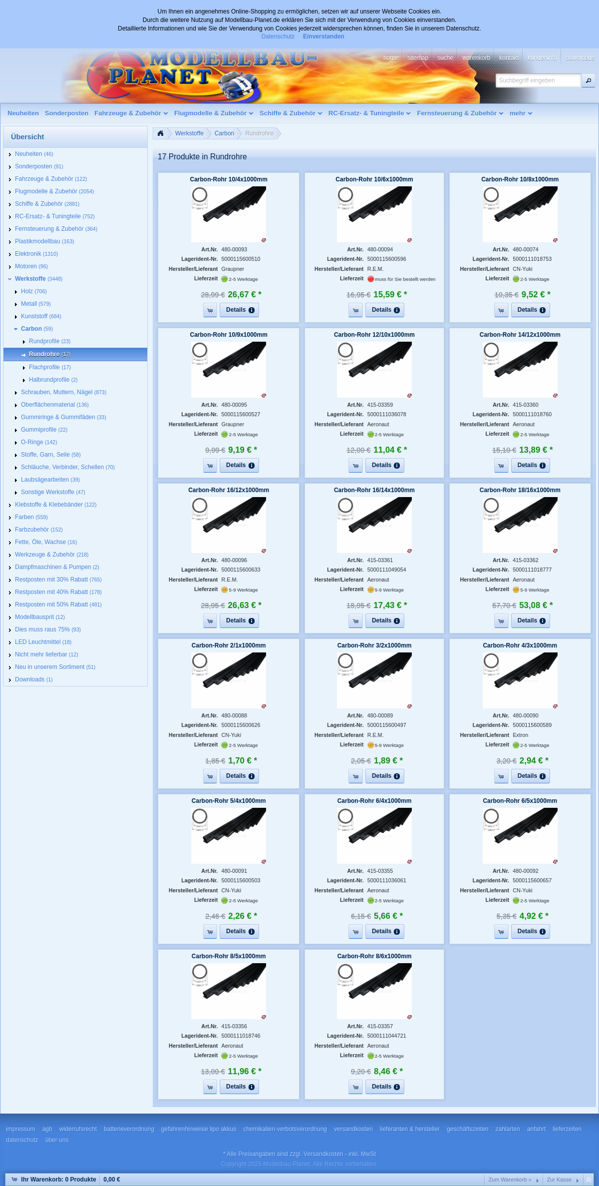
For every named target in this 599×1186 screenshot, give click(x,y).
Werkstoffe (189, 133)
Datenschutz (278, 36)
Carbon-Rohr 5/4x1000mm (229, 800)
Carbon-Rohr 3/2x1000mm (374, 645)
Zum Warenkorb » (510, 1180)
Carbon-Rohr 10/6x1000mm (374, 179)
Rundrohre (259, 133)
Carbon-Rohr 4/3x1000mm (520, 645)
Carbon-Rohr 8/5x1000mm (229, 956)
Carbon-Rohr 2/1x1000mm (229, 645)
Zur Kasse (559, 1180)
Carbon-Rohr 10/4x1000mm (228, 179)
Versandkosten (323, 1154)
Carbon (224, 133)
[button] (589, 80)
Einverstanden (323, 36)
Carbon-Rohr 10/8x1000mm (520, 179)
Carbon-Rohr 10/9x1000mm (228, 334)
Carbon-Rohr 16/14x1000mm (374, 490)
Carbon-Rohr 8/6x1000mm (374, 956)
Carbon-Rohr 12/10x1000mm (374, 334)
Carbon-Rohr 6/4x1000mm (374, 800)
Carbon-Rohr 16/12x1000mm (228, 490)
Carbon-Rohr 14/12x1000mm (520, 334)
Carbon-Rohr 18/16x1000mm (520, 490)
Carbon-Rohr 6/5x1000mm (520, 800)
